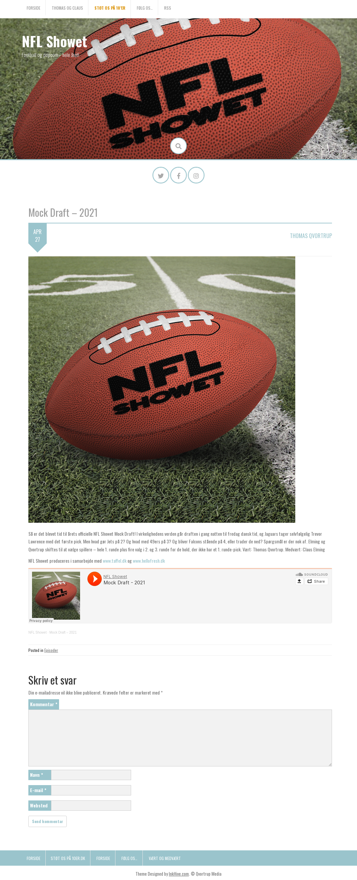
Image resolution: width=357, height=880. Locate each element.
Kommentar (43, 704)
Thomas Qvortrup (311, 236)
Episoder (51, 650)
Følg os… (145, 8)
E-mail (38, 789)
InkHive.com (179, 873)
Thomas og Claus (67, 8)
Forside (33, 8)
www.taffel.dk (114, 560)
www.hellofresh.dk (149, 560)
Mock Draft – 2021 (63, 632)
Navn (36, 774)
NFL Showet (54, 41)
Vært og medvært (165, 858)
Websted (39, 805)
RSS (167, 8)
